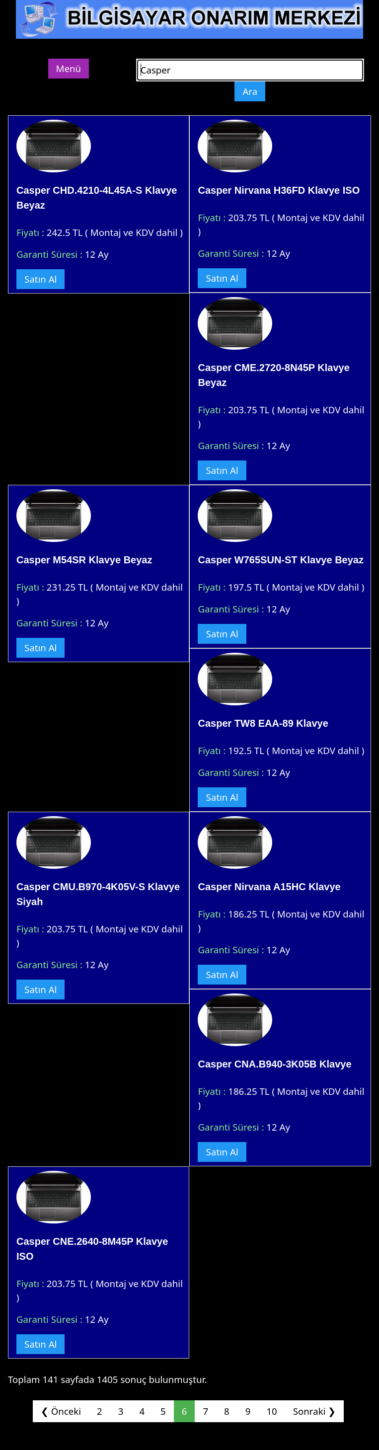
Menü (68, 68)
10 (271, 1411)
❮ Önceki (61, 1411)
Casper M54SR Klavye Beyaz (84, 559)
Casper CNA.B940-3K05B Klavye (274, 1064)
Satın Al (40, 279)
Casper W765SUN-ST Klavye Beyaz (280, 559)
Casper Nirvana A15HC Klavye (269, 886)
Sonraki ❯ (314, 1411)
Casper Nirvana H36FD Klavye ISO (279, 190)
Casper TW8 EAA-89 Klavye (263, 723)
